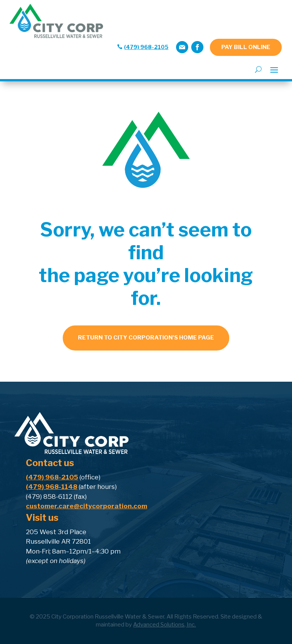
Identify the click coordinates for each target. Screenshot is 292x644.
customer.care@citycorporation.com (86, 506)
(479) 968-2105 (146, 47)
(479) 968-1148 (51, 486)
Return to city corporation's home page (146, 337)
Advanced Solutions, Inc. (164, 624)
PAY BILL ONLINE (245, 47)
